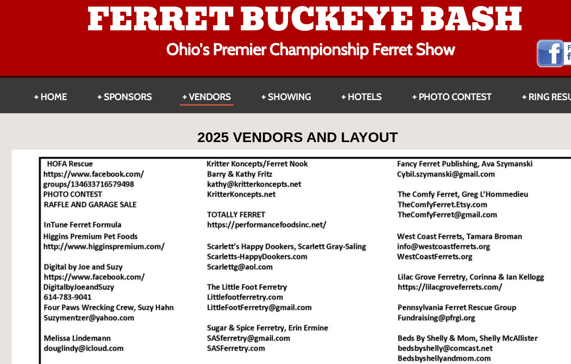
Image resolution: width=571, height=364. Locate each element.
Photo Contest (455, 97)
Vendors (210, 97)
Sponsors (128, 97)
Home (53, 97)
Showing (289, 97)
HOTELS (365, 97)
